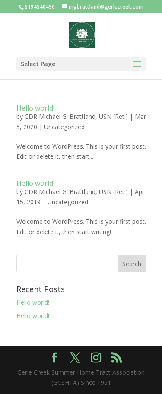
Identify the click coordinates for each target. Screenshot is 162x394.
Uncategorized (64, 127)
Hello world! (35, 108)
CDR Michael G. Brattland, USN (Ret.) (76, 116)
